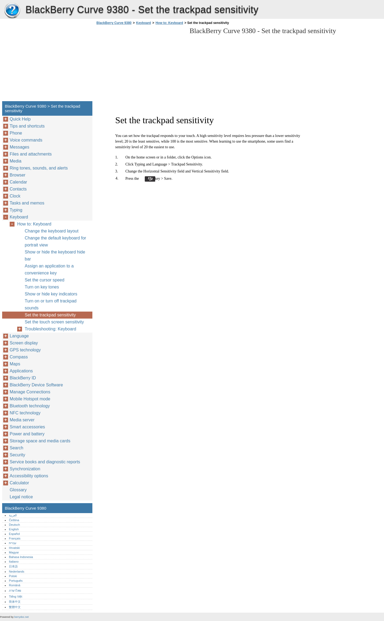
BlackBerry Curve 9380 (12, 11)
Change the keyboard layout (51, 231)
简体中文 (15, 601)
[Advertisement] (140, 64)
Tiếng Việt (15, 596)
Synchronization (25, 469)
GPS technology (25, 350)
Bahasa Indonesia (21, 557)
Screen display (24, 343)
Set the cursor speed (44, 280)
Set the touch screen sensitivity (54, 322)
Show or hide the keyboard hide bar (55, 255)
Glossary (18, 490)
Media (15, 161)
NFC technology (25, 413)
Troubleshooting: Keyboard (50, 329)
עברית (12, 543)
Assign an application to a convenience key (49, 269)
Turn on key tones (42, 287)
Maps (15, 364)
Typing (16, 210)
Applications (21, 371)
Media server (22, 420)
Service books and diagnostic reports (45, 462)
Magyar (14, 552)
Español (14, 533)
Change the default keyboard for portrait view (55, 241)
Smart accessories (27, 427)
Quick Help (20, 119)
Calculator (19, 483)
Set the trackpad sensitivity (50, 315)
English (14, 529)
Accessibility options (29, 476)
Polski (13, 576)
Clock (15, 196)
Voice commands (26, 140)
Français (14, 538)
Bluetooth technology (30, 406)
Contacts (18, 189)
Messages (19, 147)
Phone (16, 133)
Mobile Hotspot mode (30, 399)
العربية (13, 515)
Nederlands (16, 571)
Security (17, 455)
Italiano (14, 561)
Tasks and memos (27, 203)
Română (14, 585)
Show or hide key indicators (51, 294)
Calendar (18, 182)
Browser (18, 175)
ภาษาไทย (15, 590)
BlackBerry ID (23, 378)
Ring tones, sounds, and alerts (39, 168)
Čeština (14, 520)
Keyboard (143, 23)
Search (16, 448)
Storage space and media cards (40, 441)
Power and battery (27, 434)
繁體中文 (15, 607)
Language (19, 336)
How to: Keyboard (169, 23)
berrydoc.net (21, 616)
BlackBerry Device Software (36, 385)
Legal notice (21, 497)
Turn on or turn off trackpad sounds (51, 304)
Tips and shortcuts (27, 126)
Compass (19, 357)
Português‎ (16, 580)
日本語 (13, 566)
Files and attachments (31, 154)
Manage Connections (30, 392)
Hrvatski (14, 547)
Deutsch (14, 524)
